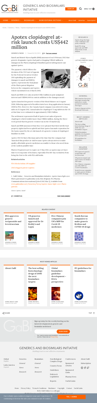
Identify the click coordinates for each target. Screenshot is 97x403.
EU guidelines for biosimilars (80, 139)
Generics (16, 20)
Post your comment (51, 53)
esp (90, 9)
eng (85, 9)
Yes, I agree (71, 397)
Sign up (71, 9)
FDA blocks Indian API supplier (23, 164)
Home (5, 20)
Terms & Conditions (39, 388)
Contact (69, 388)
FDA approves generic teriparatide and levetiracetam (82, 153)
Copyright (61, 388)
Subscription (91, 21)
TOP (92, 313)
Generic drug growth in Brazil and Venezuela (82, 109)
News (17, 28)
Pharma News (70, 377)
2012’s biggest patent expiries (22, 168)
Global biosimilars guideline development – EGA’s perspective (83, 134)
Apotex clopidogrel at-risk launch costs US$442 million (38, 28)
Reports (53, 381)
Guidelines (54, 370)
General (22, 363)
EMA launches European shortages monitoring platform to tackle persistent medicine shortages (83, 102)
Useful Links (70, 381)
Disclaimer (52, 388)
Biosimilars (30, 20)
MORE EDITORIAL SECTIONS (51, 20)
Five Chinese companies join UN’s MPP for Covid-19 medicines (83, 166)
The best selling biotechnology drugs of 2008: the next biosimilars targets (82, 127)
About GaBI (72, 21)
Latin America (10, 366)
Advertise (81, 21)
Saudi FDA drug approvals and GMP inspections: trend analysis (81, 49)
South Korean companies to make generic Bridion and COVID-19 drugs (83, 172)
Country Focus (56, 366)
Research (22, 372)
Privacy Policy (54, 337)
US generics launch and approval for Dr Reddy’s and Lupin (82, 159)
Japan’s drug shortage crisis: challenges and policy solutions (82, 42)
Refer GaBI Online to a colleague (48, 391)
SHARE (6, 313)
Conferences (70, 359)
